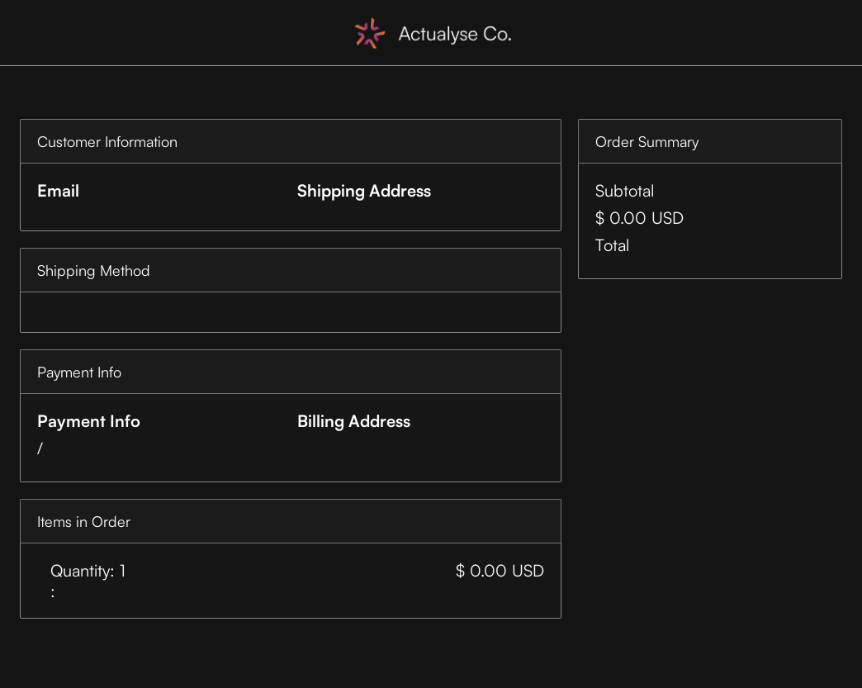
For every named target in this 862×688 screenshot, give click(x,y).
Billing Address (353, 420)
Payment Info (88, 420)
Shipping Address (364, 190)
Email (58, 190)
